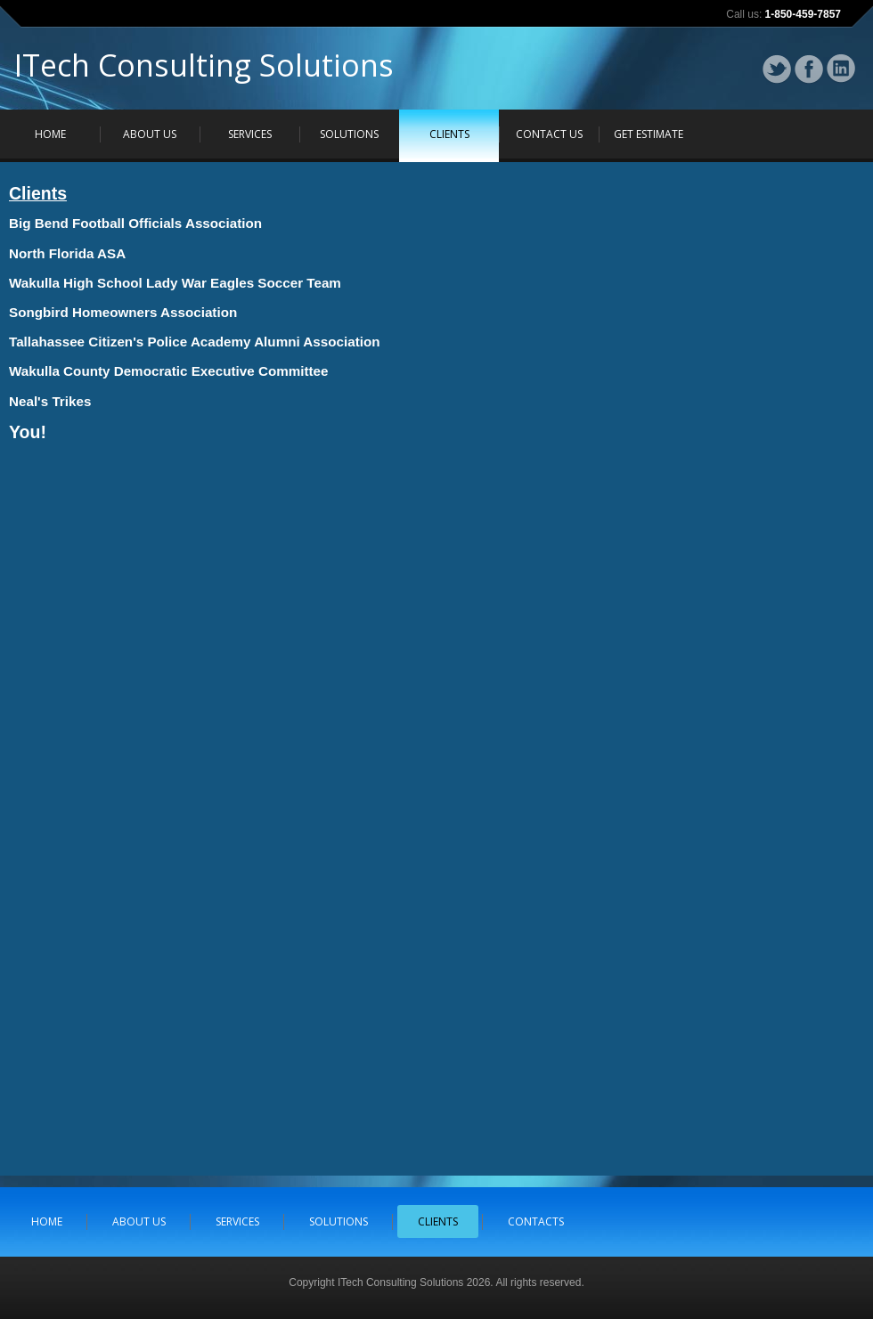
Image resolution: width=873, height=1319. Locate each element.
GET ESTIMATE (648, 134)
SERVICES (250, 134)
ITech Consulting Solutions (204, 70)
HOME (50, 134)
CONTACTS (536, 1221)
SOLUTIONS (349, 134)
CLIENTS (449, 134)
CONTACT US (549, 134)
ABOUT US (149, 134)
